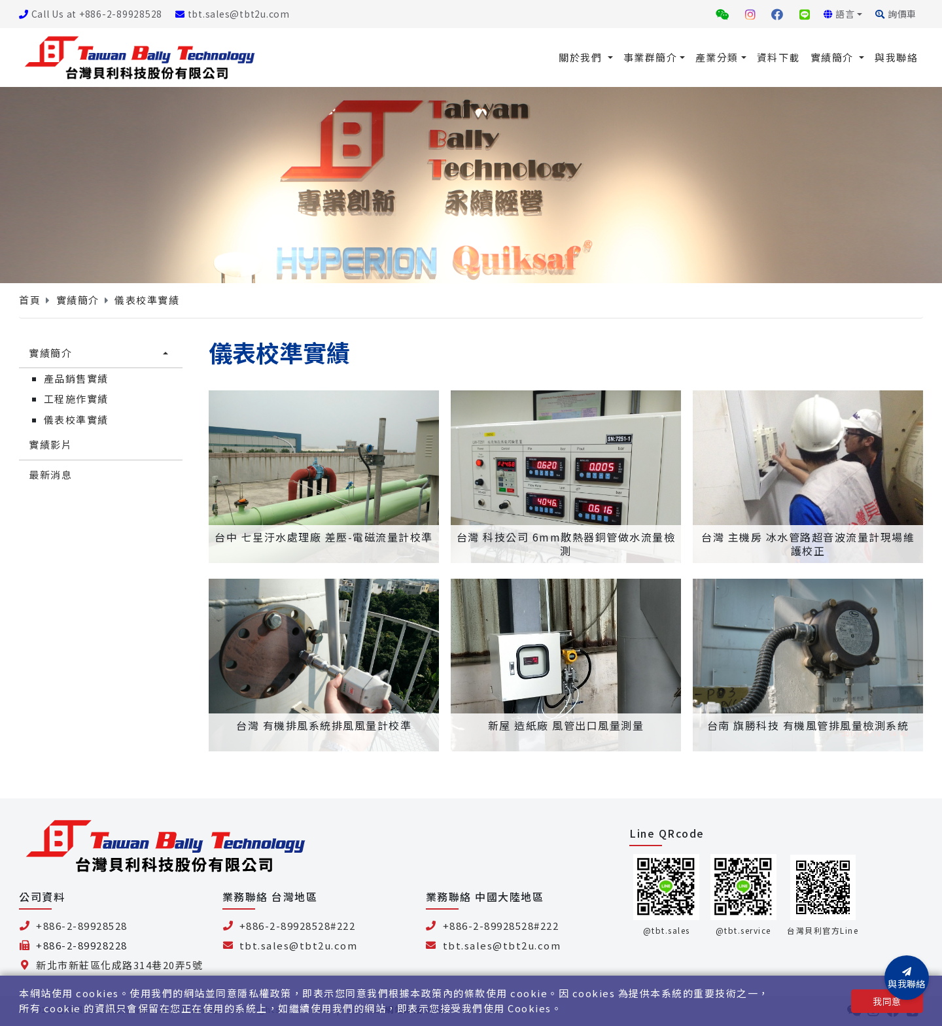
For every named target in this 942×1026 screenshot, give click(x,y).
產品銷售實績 (76, 378)
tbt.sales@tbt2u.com (232, 13)
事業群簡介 (650, 57)
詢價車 (895, 13)
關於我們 (582, 57)
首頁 (30, 300)
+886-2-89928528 (82, 925)
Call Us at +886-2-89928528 (90, 13)
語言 (839, 13)
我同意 (887, 1001)
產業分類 (717, 57)
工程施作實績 (76, 398)
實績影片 (50, 444)
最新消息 (50, 474)
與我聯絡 (896, 57)
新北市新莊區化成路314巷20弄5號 (119, 965)
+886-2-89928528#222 (297, 925)
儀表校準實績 (146, 300)
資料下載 (778, 57)
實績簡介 (834, 57)
